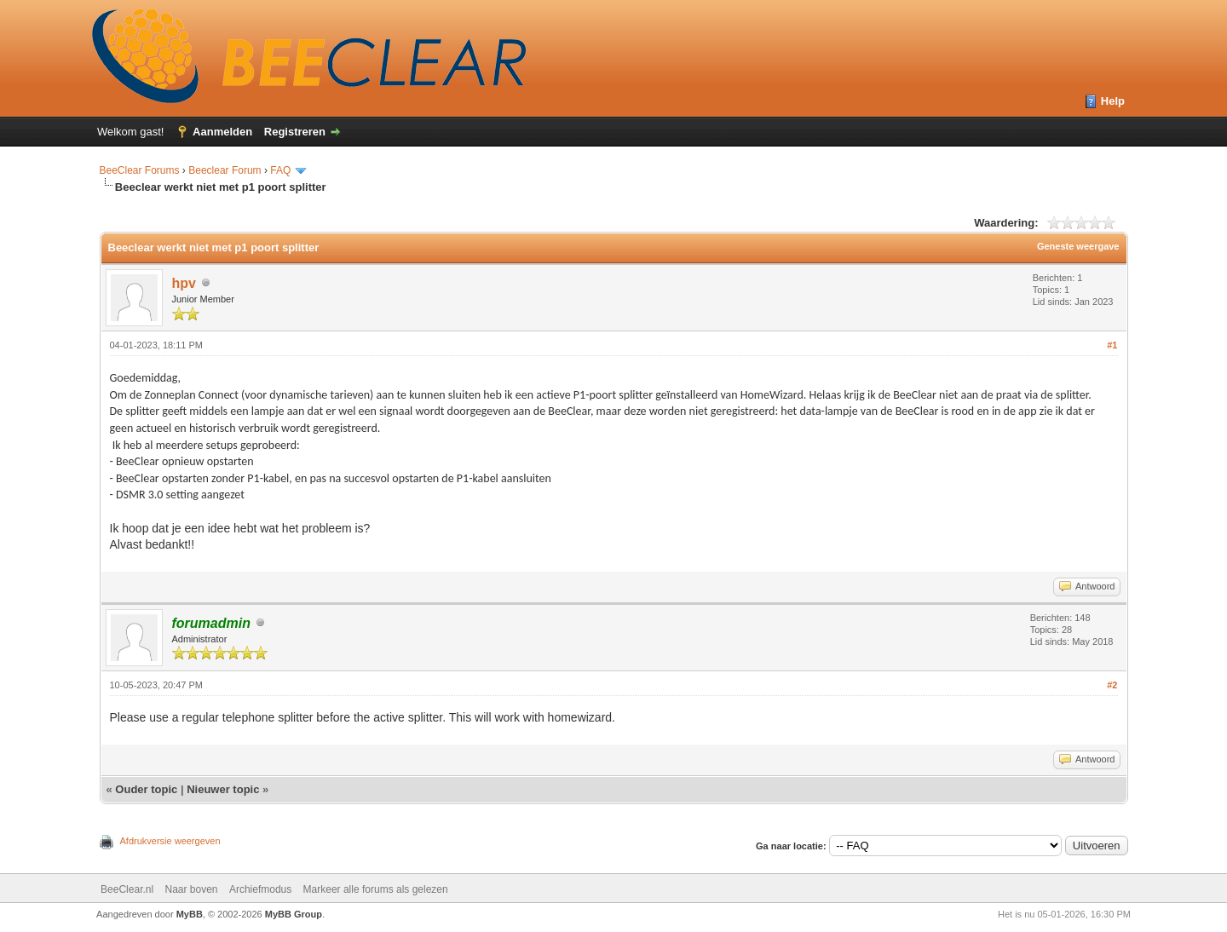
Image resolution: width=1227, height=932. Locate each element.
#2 (1112, 685)
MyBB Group (293, 914)
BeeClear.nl (127, 889)
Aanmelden (222, 131)
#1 (1112, 345)
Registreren (294, 131)
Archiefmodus (260, 889)
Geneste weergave (1078, 246)
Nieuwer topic (223, 789)
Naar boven (190, 889)
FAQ (280, 170)
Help (1113, 101)
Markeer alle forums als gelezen (375, 889)
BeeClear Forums (140, 170)
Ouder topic (146, 789)
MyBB (189, 914)
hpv (184, 283)
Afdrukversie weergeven (170, 841)
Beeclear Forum (226, 170)
